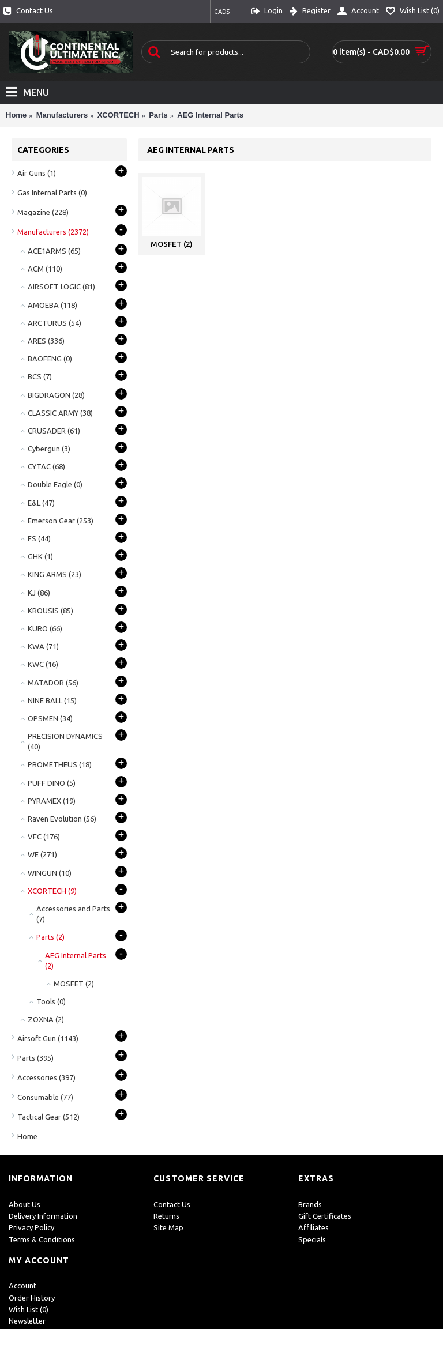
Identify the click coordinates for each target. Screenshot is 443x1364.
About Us (24, 1204)
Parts (158, 115)
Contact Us (171, 1204)
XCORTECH (118, 115)
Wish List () (28, 1309)
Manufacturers (62, 115)
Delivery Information (43, 1216)
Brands (310, 1204)
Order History (32, 1298)
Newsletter (27, 1321)
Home (16, 115)
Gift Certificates (324, 1216)
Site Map (168, 1227)
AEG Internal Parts (210, 115)
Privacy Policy (31, 1227)
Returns (166, 1216)
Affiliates (313, 1227)
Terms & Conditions (42, 1239)
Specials (312, 1239)
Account (22, 1286)
